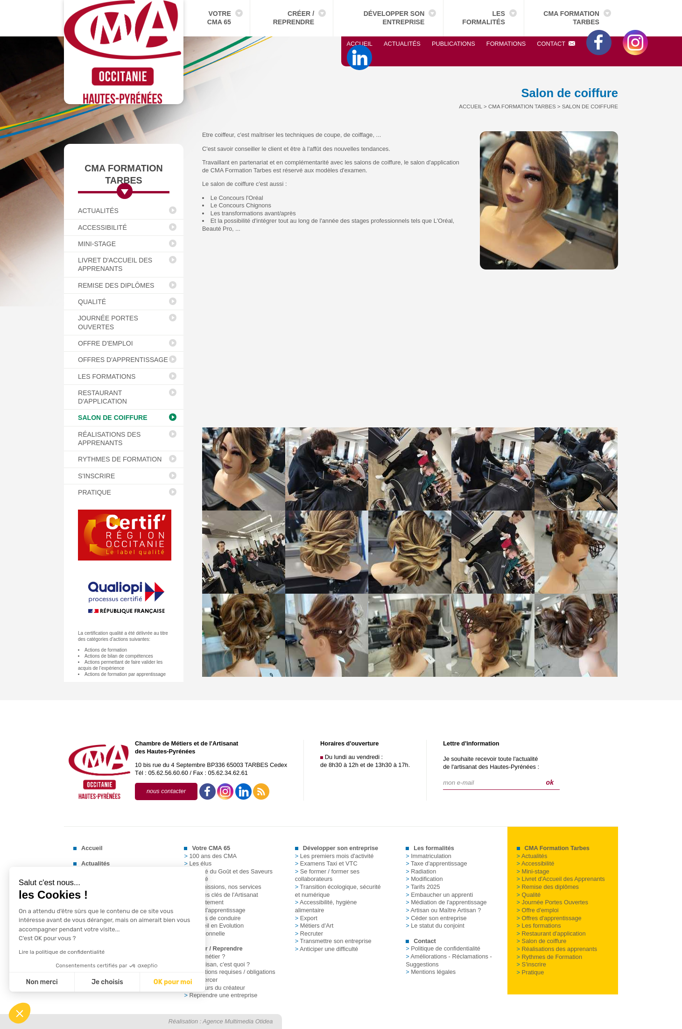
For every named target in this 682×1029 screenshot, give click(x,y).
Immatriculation (428, 855)
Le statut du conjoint (435, 925)
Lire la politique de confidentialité (59, 952)
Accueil (360, 43)
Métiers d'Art (314, 925)
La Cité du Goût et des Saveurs (228, 871)
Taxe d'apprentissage (214, 910)
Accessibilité (102, 227)
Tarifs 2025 (423, 886)
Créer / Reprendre (293, 18)
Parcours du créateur (214, 987)
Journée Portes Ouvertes (108, 322)
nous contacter (166, 791)
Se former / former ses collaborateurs (327, 875)
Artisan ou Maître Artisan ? (443, 910)
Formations (506, 43)
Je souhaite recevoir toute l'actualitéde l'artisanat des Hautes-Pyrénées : (491, 762)
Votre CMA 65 (219, 18)
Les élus (197, 863)
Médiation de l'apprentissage (446, 902)
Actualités (402, 43)
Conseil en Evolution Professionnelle (214, 929)
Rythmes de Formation (120, 459)
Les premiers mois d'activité (334, 855)
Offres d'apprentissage (123, 359)
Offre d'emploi (105, 343)
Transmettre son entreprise (333, 940)
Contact (556, 43)
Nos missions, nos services (222, 886)
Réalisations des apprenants (109, 439)
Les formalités (483, 18)
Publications (453, 43)
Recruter (309, 933)
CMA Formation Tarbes (571, 18)
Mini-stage (97, 244)
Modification (424, 878)
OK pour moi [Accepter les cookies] (170, 982)
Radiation (421, 871)
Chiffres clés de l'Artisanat (221, 894)
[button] (19, 1013)
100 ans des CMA (210, 855)
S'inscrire (96, 476)
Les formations (106, 376)
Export (306, 918)
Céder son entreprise (436, 918)
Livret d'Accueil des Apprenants (115, 264)
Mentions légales (431, 971)
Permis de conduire (212, 918)
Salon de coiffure (113, 417)
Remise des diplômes (116, 285)
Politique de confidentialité (443, 948)
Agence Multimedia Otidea (238, 1021)
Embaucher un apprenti (439, 894)
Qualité (92, 301)
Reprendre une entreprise (220, 995)
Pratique (94, 492)
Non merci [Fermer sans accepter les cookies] (39, 982)
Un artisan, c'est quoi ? (217, 964)
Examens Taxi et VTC (326, 863)
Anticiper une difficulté (326, 948)
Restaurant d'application (102, 397)
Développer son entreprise (394, 18)
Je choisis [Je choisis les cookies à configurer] (105, 982)
